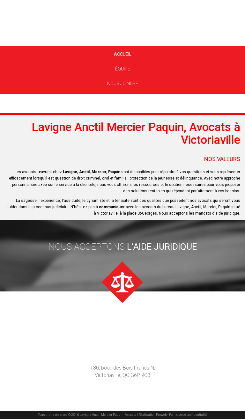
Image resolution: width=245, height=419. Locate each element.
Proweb (161, 414)
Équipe (122, 68)
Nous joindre (122, 83)
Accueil (122, 54)
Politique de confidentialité (187, 414)
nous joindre (122, 326)
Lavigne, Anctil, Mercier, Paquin (91, 172)
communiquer (112, 207)
